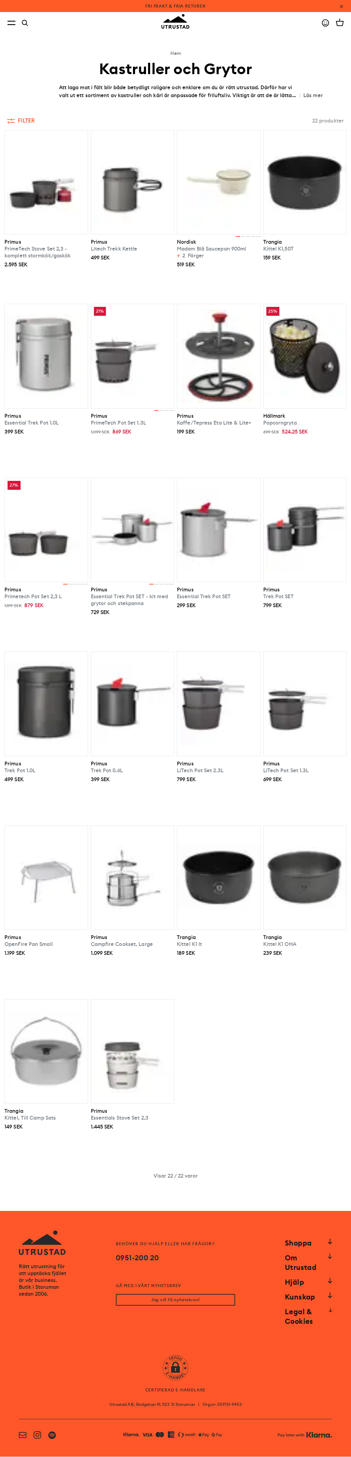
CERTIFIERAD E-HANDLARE (175, 1390)
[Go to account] (325, 23)
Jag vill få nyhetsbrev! (175, 1300)
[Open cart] (340, 22)
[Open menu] (11, 23)
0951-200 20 (137, 1258)
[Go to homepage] (175, 21)
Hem (175, 53)
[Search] (25, 23)
